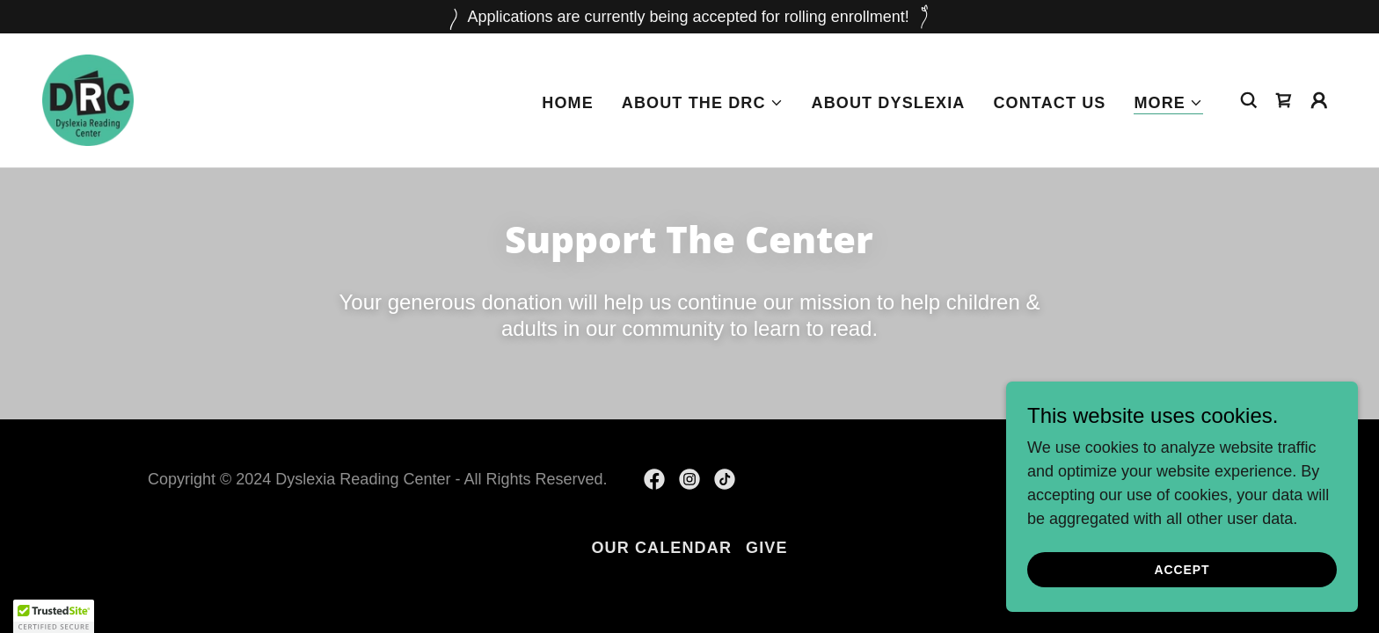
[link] (88, 99)
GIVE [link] (767, 548)
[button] (703, 102)
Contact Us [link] (1049, 103)
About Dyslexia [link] (889, 103)
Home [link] (568, 103)
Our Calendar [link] (661, 548)
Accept (1182, 594)
